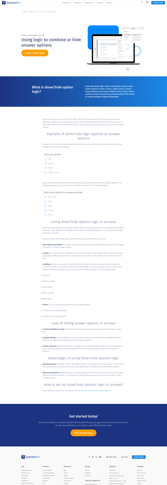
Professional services (27, 483)
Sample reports (25, 473)
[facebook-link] (89, 457)
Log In (143, 1)
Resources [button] (90, 6)
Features (100, 6)
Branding (23, 478)
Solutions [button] (78, 6)
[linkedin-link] (96, 457)
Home (26, 12)
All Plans (87, 470)
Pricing (108, 6)
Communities (46, 478)
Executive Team (141, 473)
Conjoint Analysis (114, 473)
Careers (139, 483)
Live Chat (124, 457)
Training (66, 483)
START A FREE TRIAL (35, 53)
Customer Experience (49, 473)
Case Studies (67, 481)
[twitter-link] (92, 457)
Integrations (24, 481)
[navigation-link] (135, 2)
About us (139, 470)
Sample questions (26, 470)
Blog (65, 470)
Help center (112, 457)
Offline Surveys (113, 478)
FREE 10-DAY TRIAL (83, 435)
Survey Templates (69, 478)
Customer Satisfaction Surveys (118, 481)
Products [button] (66, 6)
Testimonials (140, 478)
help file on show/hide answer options (95, 391)
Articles (66, 473)
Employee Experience (49, 475)
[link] (129, 2)
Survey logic (24, 475)
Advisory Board (141, 481)
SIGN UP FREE (138, 6)
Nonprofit (88, 473)
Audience (45, 481)
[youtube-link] (100, 457)
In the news (140, 475)
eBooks (66, 475)
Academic (88, 475)
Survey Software (47, 470)
